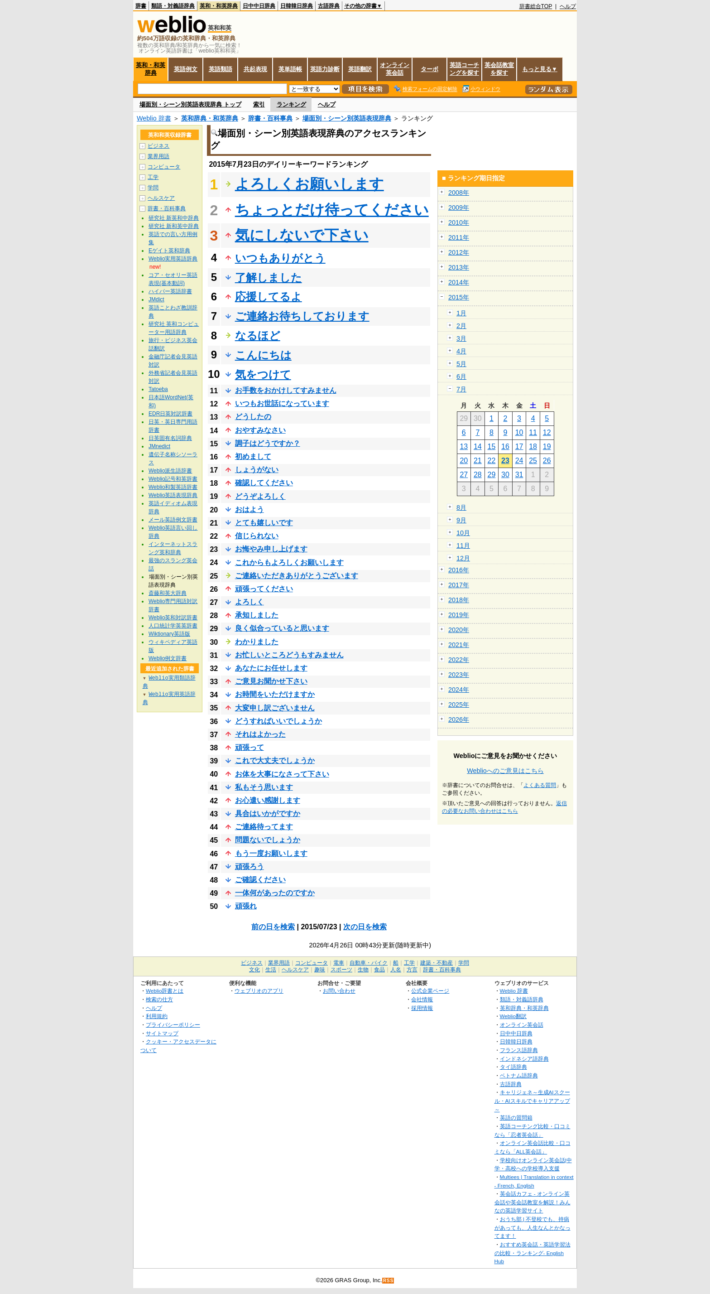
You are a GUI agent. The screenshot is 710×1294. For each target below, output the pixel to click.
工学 (153, 177)
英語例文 (185, 69)
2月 (461, 325)
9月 (461, 520)
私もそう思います (264, 787)
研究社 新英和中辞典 (174, 218)
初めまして (253, 456)
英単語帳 (290, 69)
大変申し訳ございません (275, 708)
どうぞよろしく (260, 496)
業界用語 (158, 156)
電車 (338, 963)
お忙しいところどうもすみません (289, 655)
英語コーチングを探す (464, 69)
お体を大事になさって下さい (282, 774)
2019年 (458, 614)
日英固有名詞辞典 (170, 438)
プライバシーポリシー (173, 1025)
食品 (379, 969)
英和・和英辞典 (219, 6)
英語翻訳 (360, 69)
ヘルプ (568, 6)
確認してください (264, 483)
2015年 (458, 297)
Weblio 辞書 (154, 118)
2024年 (458, 689)
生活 (270, 969)
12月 (463, 558)
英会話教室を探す (499, 69)
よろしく (249, 602)
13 (464, 446)
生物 (363, 969)
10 (519, 432)
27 (464, 474)
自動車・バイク (369, 963)
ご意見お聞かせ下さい (271, 681)
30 (505, 474)
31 (519, 474)
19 (547, 446)
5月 (461, 363)
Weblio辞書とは (164, 991)
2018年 (458, 600)
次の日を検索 (365, 927)
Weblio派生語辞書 (170, 471)
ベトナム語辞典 (519, 1075)
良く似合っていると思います (282, 628)
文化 (254, 969)
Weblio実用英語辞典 (173, 259)
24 (519, 460)
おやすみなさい (260, 430)
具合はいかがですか (267, 813)
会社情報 (422, 999)
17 (519, 446)
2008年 (458, 192)
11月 (463, 545)
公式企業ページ (430, 991)
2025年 (458, 704)
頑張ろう (249, 866)
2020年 (458, 629)
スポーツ (341, 969)
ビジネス (158, 146)
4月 (461, 351)
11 (533, 432)
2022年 (458, 659)
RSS (388, 1280)
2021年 (458, 644)
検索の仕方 (159, 999)
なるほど (257, 335)
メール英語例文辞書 (173, 520)
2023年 (458, 674)
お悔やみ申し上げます (271, 549)
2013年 (458, 267)
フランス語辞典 (519, 1050)
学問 (153, 187)
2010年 (458, 222)
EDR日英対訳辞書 (170, 413)
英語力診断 (325, 69)
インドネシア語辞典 (524, 1059)
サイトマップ (162, 1033)
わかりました (256, 642)
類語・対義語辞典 (173, 6)
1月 (461, 313)
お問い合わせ (339, 991)
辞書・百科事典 (270, 118)
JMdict (156, 299)
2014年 (458, 282)
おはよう (249, 509)
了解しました (268, 277)
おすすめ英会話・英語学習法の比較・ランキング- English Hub (532, 1252)
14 (478, 446)
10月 (463, 532)
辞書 (140, 6)
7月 (461, 389)
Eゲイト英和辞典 (169, 250)
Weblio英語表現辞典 (173, 495)
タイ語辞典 (513, 1067)
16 (505, 446)
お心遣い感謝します (267, 800)
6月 (461, 376)
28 (478, 474)
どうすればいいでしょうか (278, 721)
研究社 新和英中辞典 (174, 226)
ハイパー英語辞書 (170, 291)
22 (492, 460)
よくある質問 (539, 785)
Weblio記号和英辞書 (173, 479)
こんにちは (263, 355)
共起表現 (255, 69)
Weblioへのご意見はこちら (505, 770)
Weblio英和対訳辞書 (173, 617)
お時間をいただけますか (275, 694)
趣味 (319, 969)
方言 (412, 969)
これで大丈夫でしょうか (275, 760)
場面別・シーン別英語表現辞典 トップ (190, 104)
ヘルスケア (161, 198)
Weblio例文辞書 (168, 658)
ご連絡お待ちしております (302, 316)
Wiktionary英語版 (169, 634)
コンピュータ (164, 167)
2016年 (458, 570)
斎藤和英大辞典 (168, 593)
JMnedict (159, 446)
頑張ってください (264, 589)
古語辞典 (329, 6)
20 (464, 460)
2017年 (458, 585)
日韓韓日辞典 (296, 6)
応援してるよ (268, 296)
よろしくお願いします (309, 184)
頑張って (249, 747)
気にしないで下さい (302, 235)
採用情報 (422, 1008)
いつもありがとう (280, 258)
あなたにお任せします (271, 668)
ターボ (429, 69)
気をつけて (263, 374)
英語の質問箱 (516, 1117)
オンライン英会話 (394, 69)
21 (478, 460)
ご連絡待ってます (264, 826)
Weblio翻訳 (513, 1016)
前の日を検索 (273, 927)
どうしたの (253, 416)
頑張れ (246, 906)
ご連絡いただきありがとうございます (296, 575)
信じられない (256, 536)
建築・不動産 (436, 963)
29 (492, 474)
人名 (395, 969)
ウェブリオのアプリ (259, 991)
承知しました (256, 615)
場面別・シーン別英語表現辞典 (346, 118)
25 (533, 460)
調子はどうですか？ (267, 443)
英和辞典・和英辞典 (209, 118)
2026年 (458, 719)
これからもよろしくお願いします (289, 562)
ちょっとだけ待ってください (332, 210)
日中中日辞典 (259, 6)
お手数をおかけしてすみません (285, 390)
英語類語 (220, 69)
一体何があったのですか (275, 893)
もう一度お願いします (271, 853)
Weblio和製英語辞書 (173, 487)
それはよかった (260, 734)
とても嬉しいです (264, 522)
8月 (461, 507)
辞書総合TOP (535, 6)
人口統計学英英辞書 (173, 626)
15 (492, 446)
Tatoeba (158, 389)
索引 (259, 104)
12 (547, 432)
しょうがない (256, 469)
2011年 (458, 237)
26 (547, 460)
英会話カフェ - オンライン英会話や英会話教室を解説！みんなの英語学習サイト (532, 1202)
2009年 (458, 207)
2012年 (458, 252)
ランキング (291, 104)
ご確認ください (260, 880)
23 (505, 460)
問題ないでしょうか (267, 840)
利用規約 (157, 1016)
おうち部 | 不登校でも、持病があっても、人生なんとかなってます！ (532, 1227)
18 (533, 446)
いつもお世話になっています (282, 403)
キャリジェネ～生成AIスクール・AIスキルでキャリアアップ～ (532, 1100)
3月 (461, 338)
